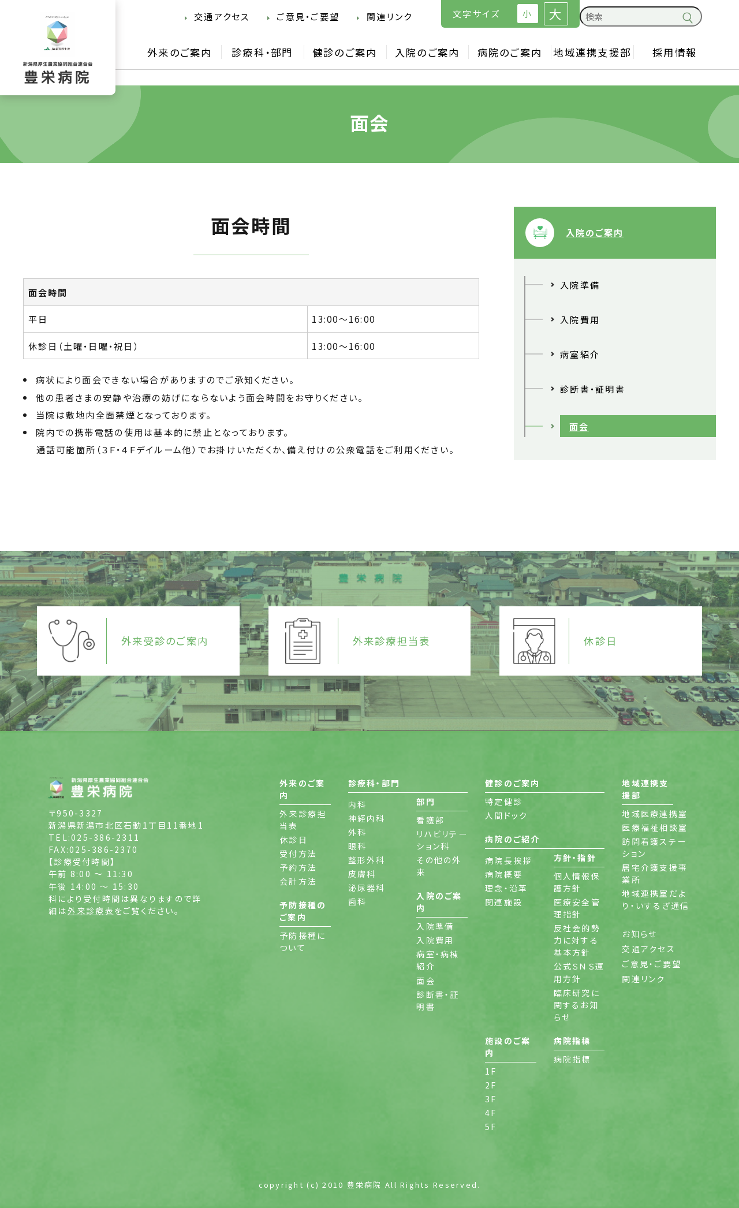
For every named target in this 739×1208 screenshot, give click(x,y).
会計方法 (298, 881)
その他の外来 (438, 866)
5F (491, 1126)
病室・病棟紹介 (437, 960)
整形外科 (367, 860)
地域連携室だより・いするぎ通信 (655, 899)
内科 (357, 804)
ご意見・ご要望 (308, 16)
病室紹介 (580, 354)
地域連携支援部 (592, 52)
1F (491, 1071)
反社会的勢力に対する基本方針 (577, 940)
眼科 (357, 846)
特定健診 (503, 801)
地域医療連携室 (655, 813)
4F (491, 1112)
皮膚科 (362, 873)
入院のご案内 (427, 52)
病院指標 (572, 1059)
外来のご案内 (179, 52)
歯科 (357, 901)
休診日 (293, 839)
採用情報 (674, 52)
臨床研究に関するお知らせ (577, 1005)
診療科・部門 (262, 52)
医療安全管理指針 (577, 908)
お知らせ (639, 933)
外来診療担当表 (302, 820)
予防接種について (302, 941)
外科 (357, 832)
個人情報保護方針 (577, 882)
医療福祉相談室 (655, 827)
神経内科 (367, 818)
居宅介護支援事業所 (655, 873)
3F (491, 1099)
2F (491, 1085)
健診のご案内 (345, 52)
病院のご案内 (510, 52)
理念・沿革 (506, 888)
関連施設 (503, 902)
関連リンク (389, 16)
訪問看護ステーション (654, 847)
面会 (579, 426)
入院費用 (580, 319)
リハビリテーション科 (442, 840)
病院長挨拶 (508, 860)
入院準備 (580, 284)
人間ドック (506, 815)
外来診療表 (91, 910)
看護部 (430, 820)
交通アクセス (222, 16)
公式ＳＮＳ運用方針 (579, 972)
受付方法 (298, 853)
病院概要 (503, 874)
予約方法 (298, 867)
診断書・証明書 (592, 388)
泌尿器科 (367, 887)
